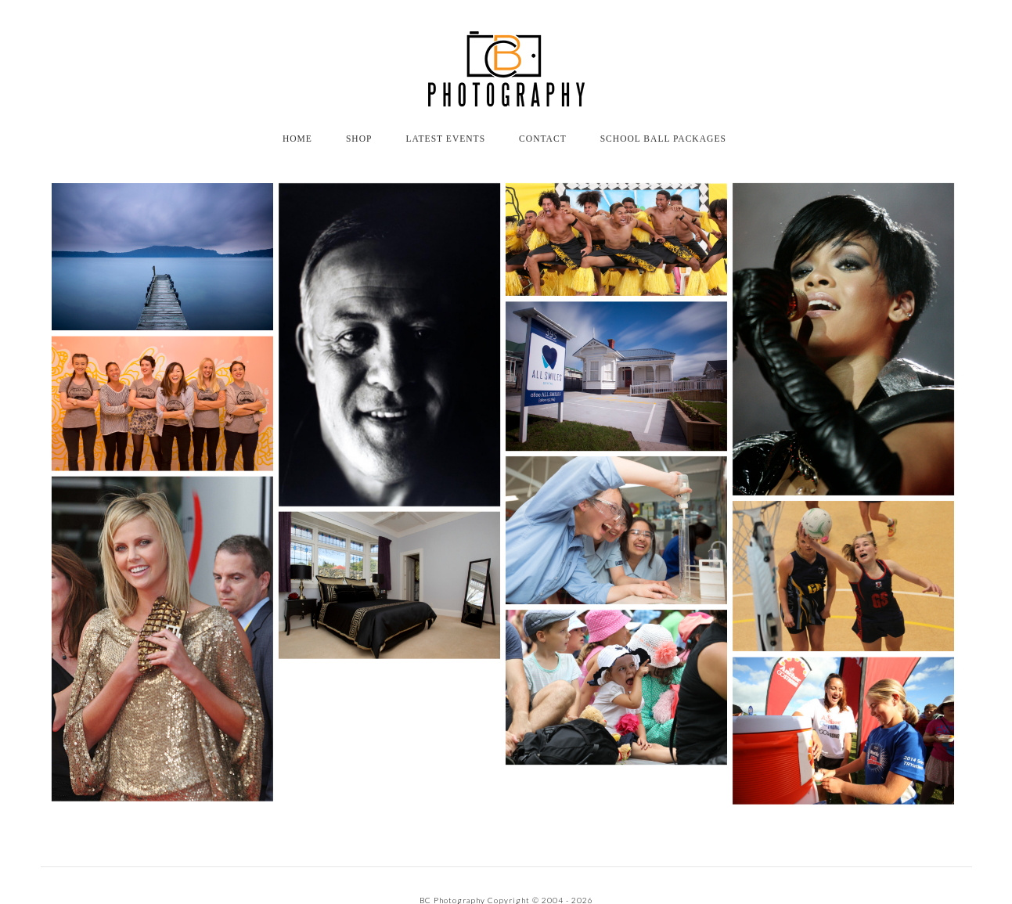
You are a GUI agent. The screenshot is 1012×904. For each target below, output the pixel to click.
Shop (359, 139)
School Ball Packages (663, 139)
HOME (297, 139)
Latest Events (445, 139)
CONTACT (543, 139)
